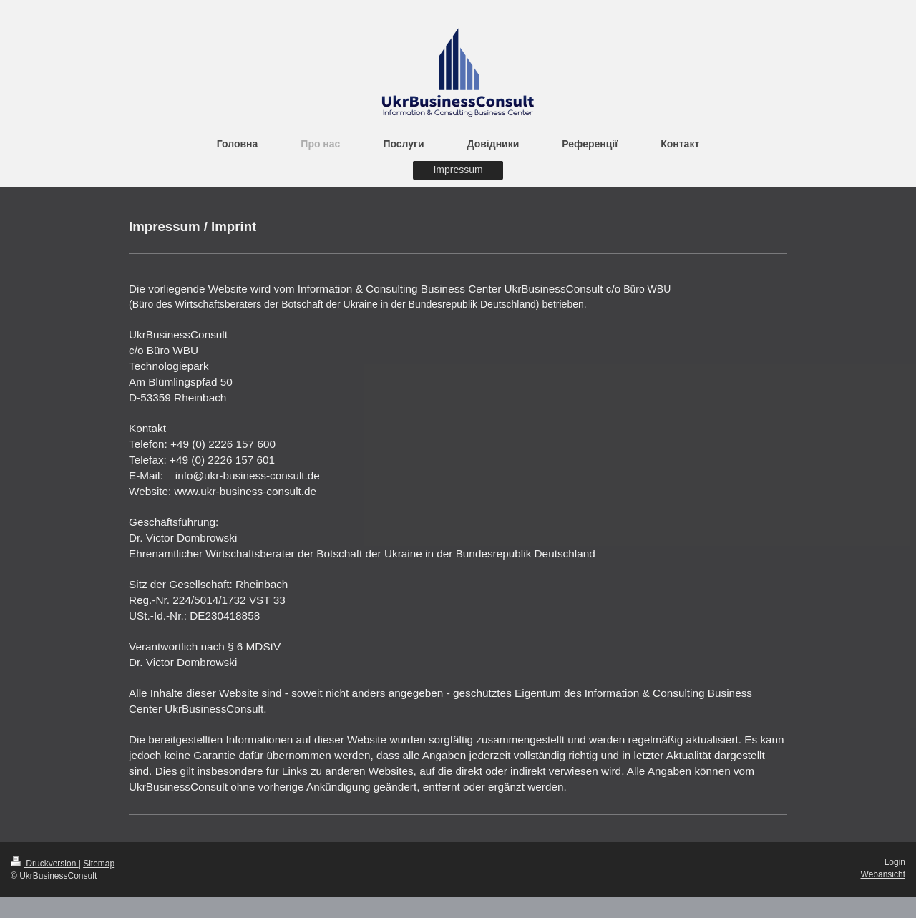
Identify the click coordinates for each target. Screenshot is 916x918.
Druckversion (45, 864)
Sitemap (98, 864)
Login (895, 862)
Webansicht (883, 874)
